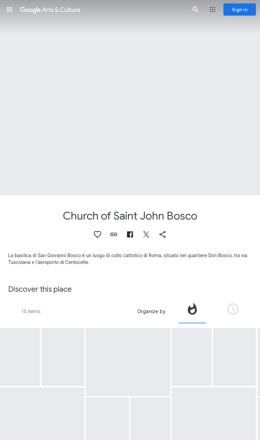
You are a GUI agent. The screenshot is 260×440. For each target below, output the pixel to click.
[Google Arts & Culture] (102, 9)
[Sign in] (239, 9)
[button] (9, 9)
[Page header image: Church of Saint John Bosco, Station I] (130, 97)
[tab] (192, 311)
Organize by (151, 311)
